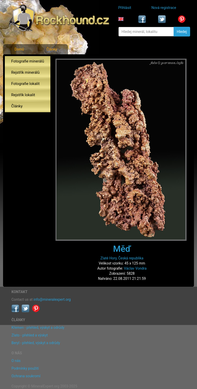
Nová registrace (163, 8)
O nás (16, 361)
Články (51, 49)
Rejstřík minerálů (25, 72)
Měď (122, 249)
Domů (19, 49)
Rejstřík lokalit (23, 95)
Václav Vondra (135, 268)
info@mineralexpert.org (52, 299)
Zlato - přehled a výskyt (29, 335)
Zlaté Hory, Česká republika (122, 258)
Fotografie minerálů (27, 61)
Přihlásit (124, 8)
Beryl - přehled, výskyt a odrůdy (35, 343)
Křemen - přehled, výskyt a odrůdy (37, 327)
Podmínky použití (25, 368)
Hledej (182, 32)
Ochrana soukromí (25, 376)
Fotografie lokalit (25, 83)
